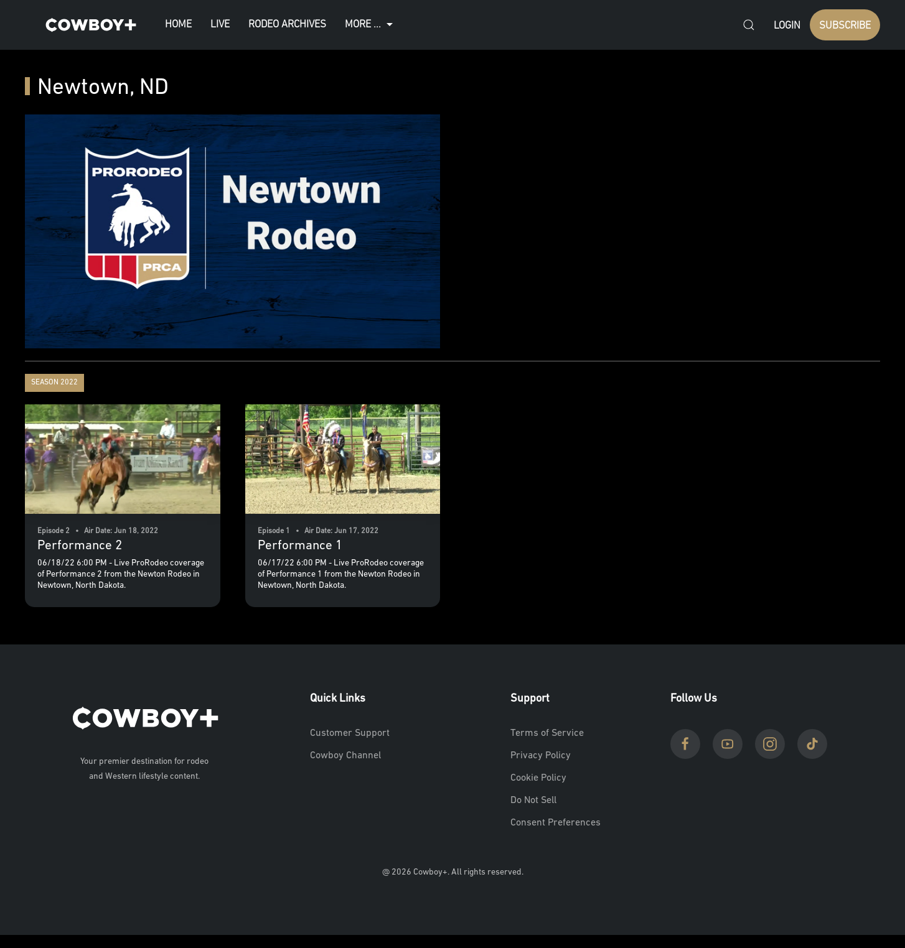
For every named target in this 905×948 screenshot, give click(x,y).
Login (787, 26)
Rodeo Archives (287, 24)
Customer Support (350, 733)
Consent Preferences (555, 823)
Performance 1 (300, 545)
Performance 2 (79, 545)
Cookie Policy (538, 778)
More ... (370, 25)
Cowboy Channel (345, 756)
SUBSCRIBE (845, 26)
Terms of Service (547, 733)
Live (220, 24)
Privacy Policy (540, 756)
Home (178, 24)
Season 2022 (54, 382)
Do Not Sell (533, 801)
